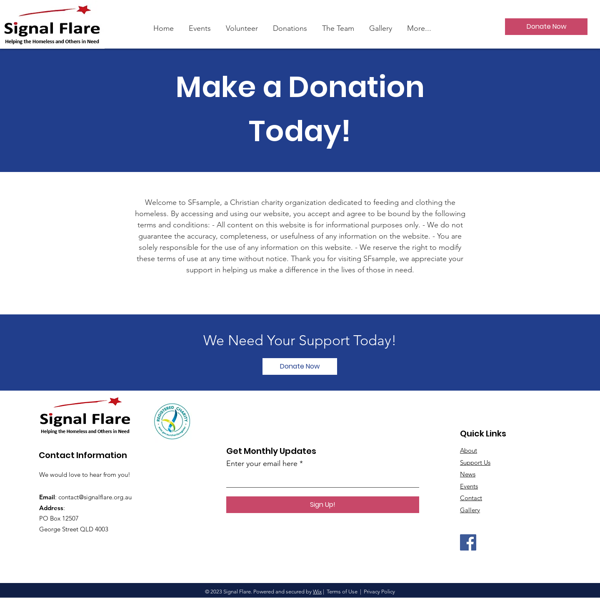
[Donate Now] (546, 26)
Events (469, 486)
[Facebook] (468, 542)
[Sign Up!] (322, 504)
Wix (317, 591)
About (468, 450)
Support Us (475, 462)
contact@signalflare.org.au (95, 497)
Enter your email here (262, 463)
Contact (471, 498)
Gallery (470, 510)
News (467, 474)
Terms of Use (342, 591)
